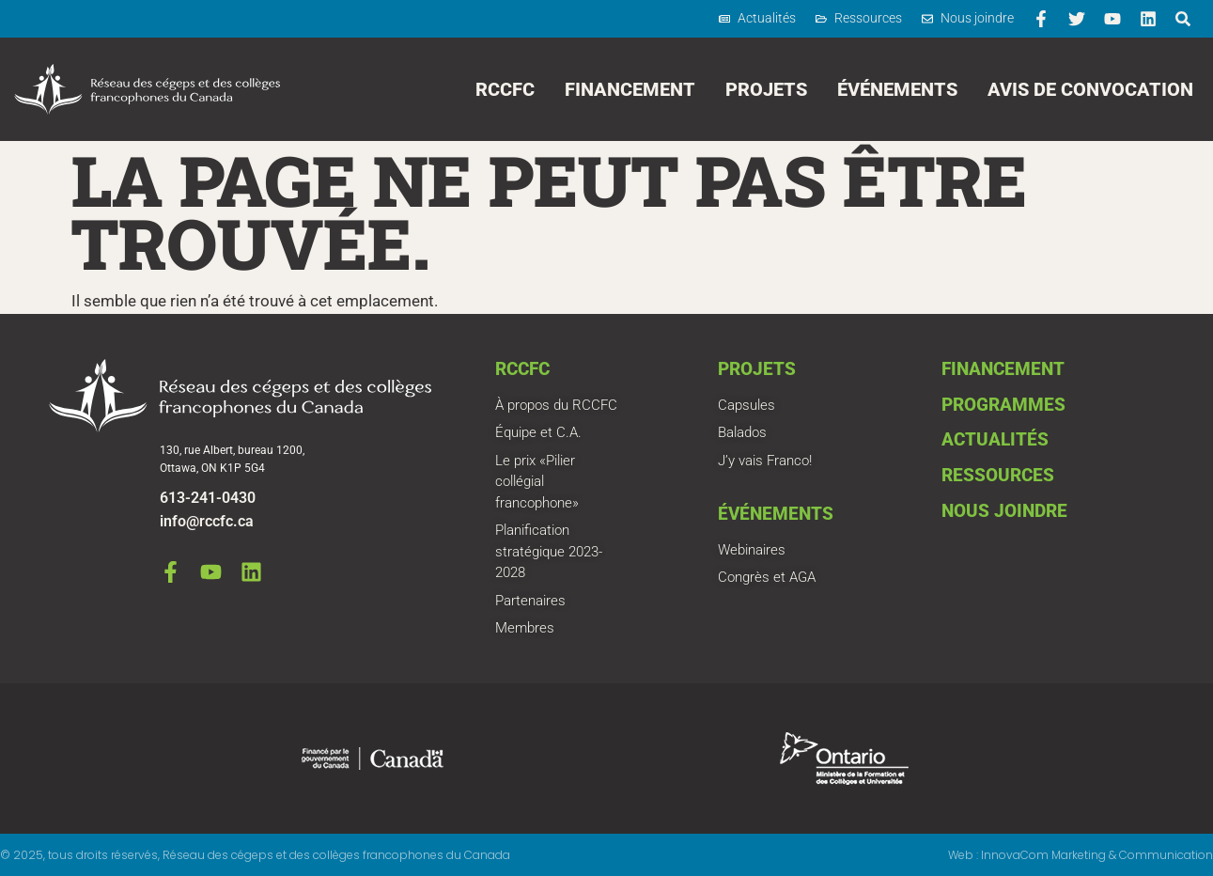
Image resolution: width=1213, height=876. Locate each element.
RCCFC (505, 89)
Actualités (995, 439)
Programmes (1003, 404)
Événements (897, 89)
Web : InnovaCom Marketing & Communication (1080, 855)
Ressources (997, 475)
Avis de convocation (1090, 89)
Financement (630, 89)
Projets (766, 89)
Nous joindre (1004, 511)
